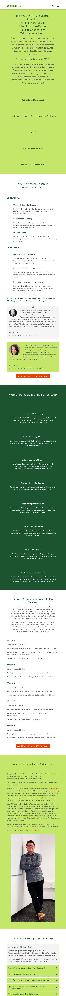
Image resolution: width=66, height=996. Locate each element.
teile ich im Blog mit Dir (32, 832)
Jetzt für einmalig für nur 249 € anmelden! (33, 376)
